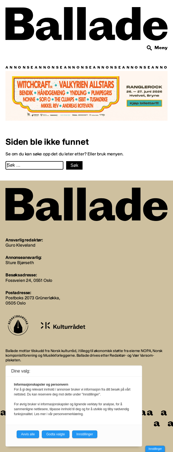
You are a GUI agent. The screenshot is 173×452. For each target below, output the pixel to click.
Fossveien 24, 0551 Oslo (28, 280)
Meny (161, 47)
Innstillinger (155, 448)
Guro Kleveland (20, 245)
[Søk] (149, 48)
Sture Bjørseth (19, 262)
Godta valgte (55, 434)
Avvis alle (28, 434)
